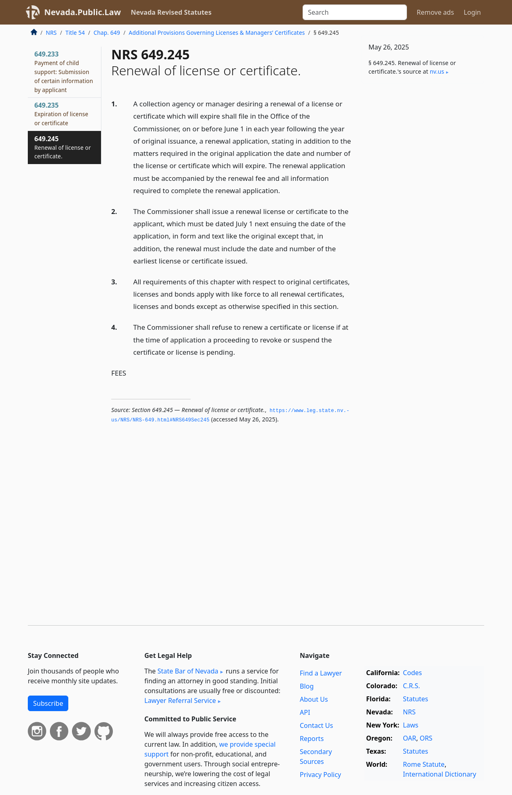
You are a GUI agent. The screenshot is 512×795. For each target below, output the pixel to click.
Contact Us (316, 725)
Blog (307, 686)
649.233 (63, 71)
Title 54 (75, 32)
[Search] (355, 12)
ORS (426, 738)
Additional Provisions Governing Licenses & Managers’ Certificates (217, 32)
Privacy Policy (320, 774)
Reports (312, 738)
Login (472, 12)
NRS (51, 32)
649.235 (61, 114)
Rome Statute (424, 764)
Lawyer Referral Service (180, 700)
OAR (409, 738)
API (305, 712)
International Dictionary (439, 774)
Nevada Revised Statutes (171, 12)
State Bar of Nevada (187, 671)
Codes (412, 672)
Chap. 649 (107, 32)
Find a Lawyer (321, 673)
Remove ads (435, 12)
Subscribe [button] (48, 703)
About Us (314, 699)
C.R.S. (411, 685)
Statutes (415, 698)
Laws (410, 725)
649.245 (62, 147)
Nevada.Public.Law (82, 12)
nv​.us (437, 71)
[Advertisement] (423, 217)
